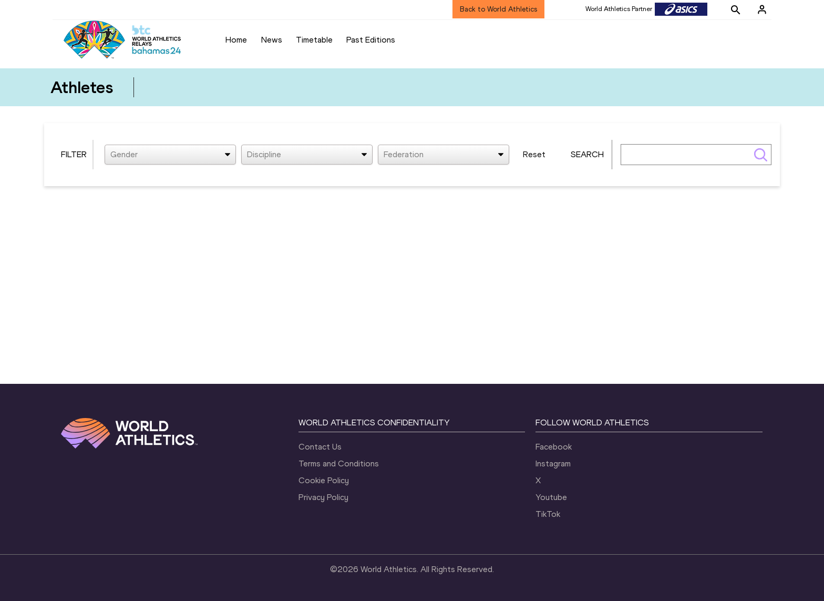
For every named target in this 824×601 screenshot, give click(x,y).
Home (236, 40)
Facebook (553, 447)
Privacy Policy (323, 497)
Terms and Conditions (338, 463)
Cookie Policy (323, 480)
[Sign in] (762, 9)
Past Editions (370, 40)
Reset (534, 154)
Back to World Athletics (498, 9)
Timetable (314, 40)
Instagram (553, 463)
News (271, 40)
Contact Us (320, 447)
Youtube (551, 497)
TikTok (547, 514)
